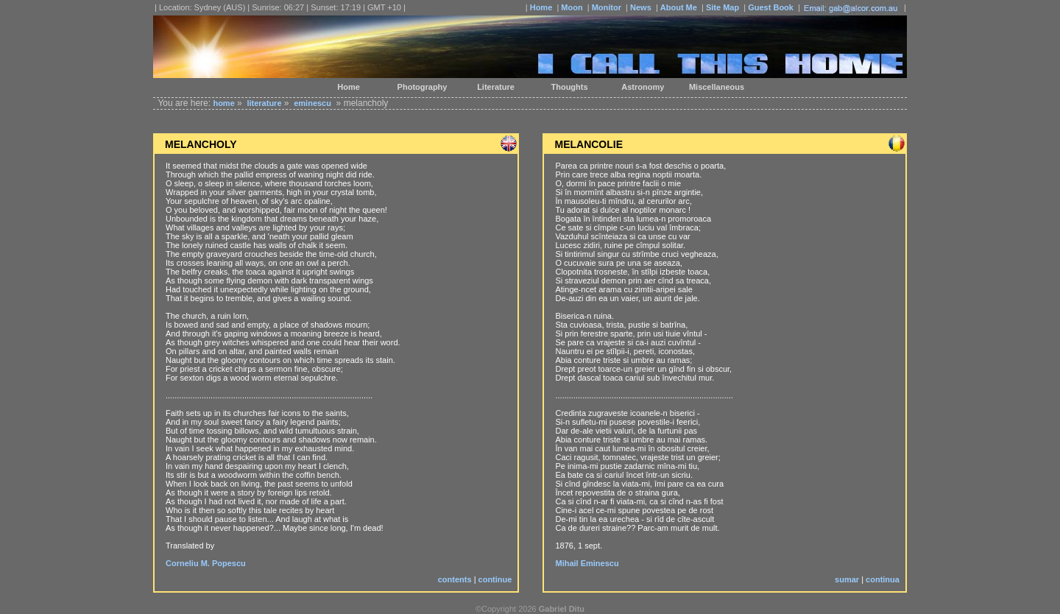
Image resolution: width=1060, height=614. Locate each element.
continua (883, 579)
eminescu (312, 103)
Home (541, 7)
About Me (678, 7)
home (223, 103)
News (640, 7)
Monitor (606, 7)
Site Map (722, 7)
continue (495, 579)
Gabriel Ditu (561, 608)
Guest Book (771, 7)
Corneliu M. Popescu (206, 563)
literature (264, 103)
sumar (847, 579)
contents (455, 579)
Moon (571, 7)
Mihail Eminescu (586, 563)
